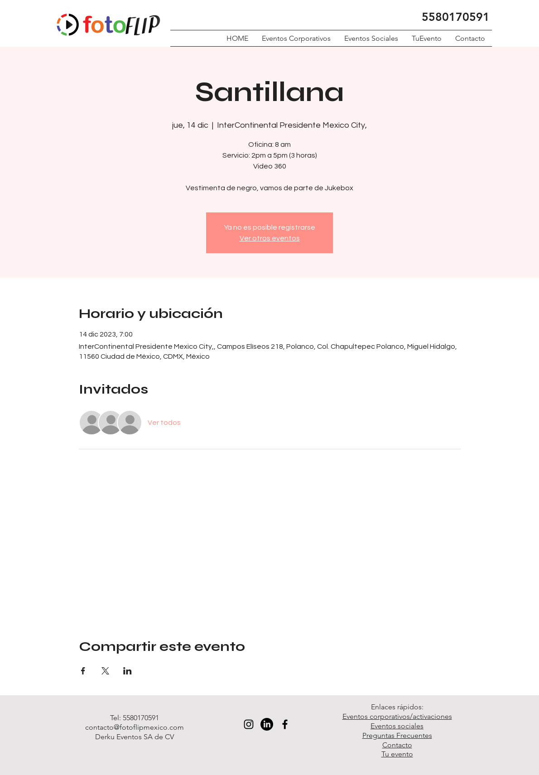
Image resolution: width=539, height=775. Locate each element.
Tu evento (397, 754)
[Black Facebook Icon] (285, 724)
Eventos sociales (397, 726)
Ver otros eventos (270, 238)
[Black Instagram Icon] (248, 724)
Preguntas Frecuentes (397, 735)
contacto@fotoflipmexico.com (134, 727)
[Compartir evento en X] (105, 670)
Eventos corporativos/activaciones (397, 716)
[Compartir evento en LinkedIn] (127, 670)
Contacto (397, 745)
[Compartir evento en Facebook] (83, 670)
